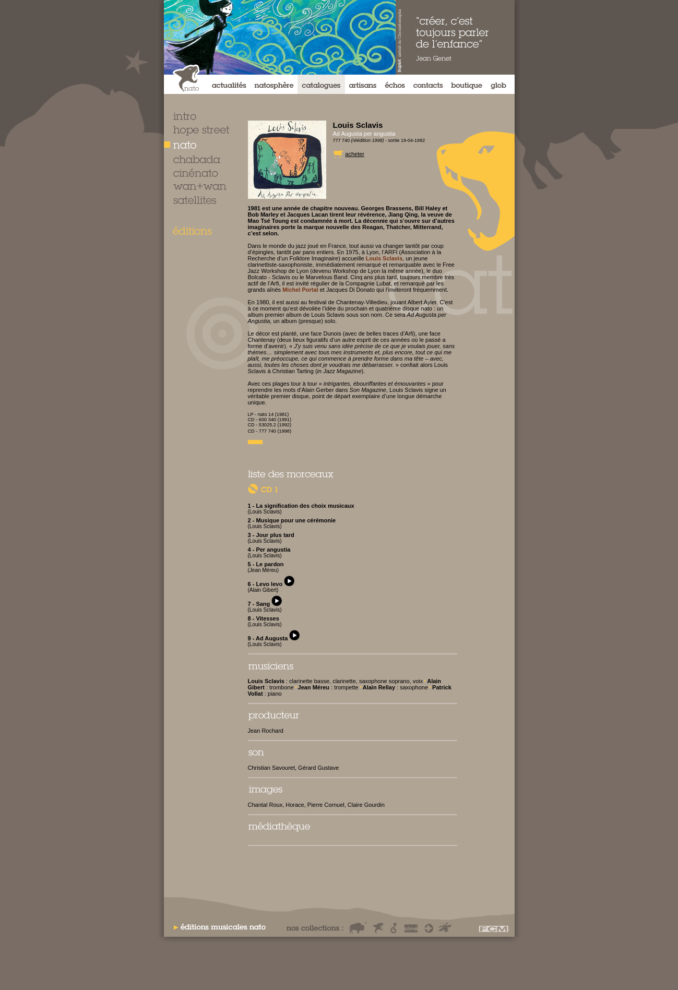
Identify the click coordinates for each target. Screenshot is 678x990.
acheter (354, 154)
